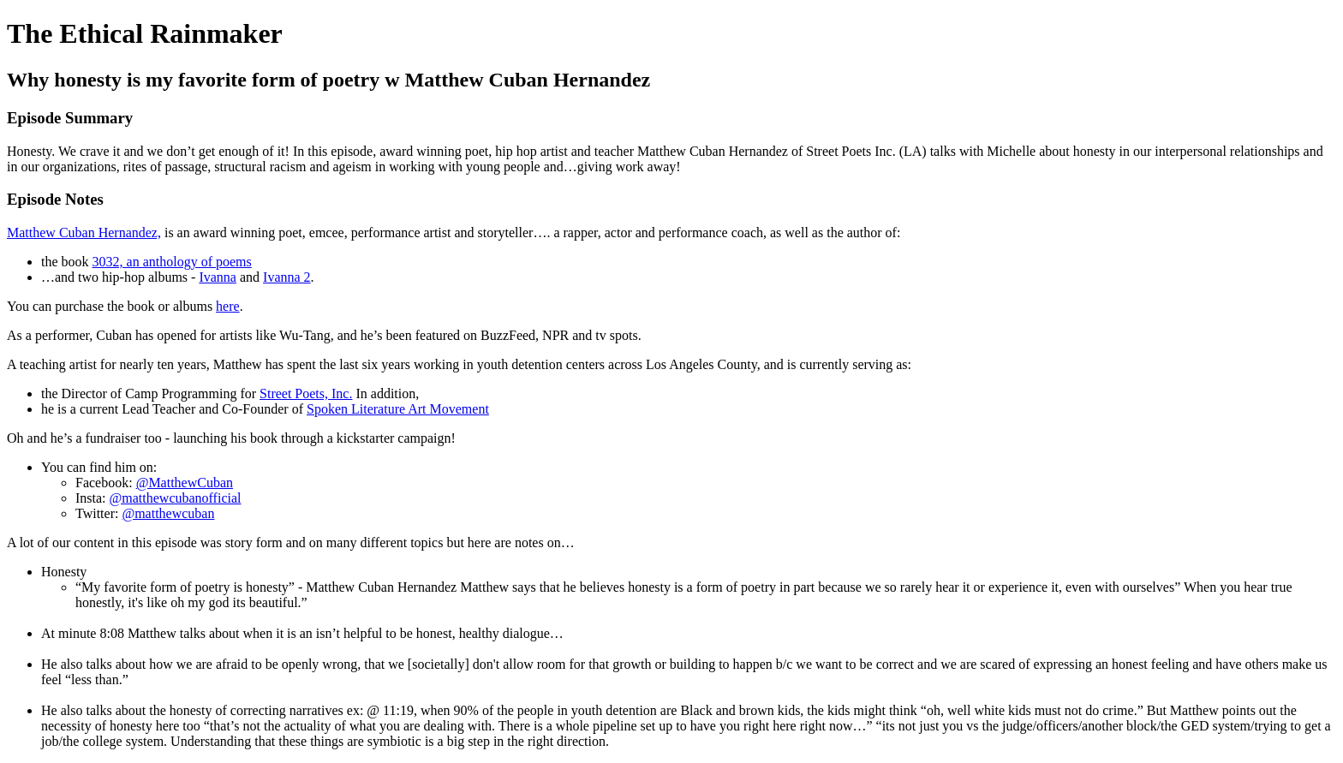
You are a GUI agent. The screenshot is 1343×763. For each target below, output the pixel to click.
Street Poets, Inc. (306, 393)
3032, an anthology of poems (172, 261)
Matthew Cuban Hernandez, (84, 232)
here (228, 306)
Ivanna (217, 277)
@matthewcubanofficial (176, 498)
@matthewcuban (168, 513)
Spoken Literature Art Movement (398, 409)
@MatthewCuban (184, 482)
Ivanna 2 (287, 277)
